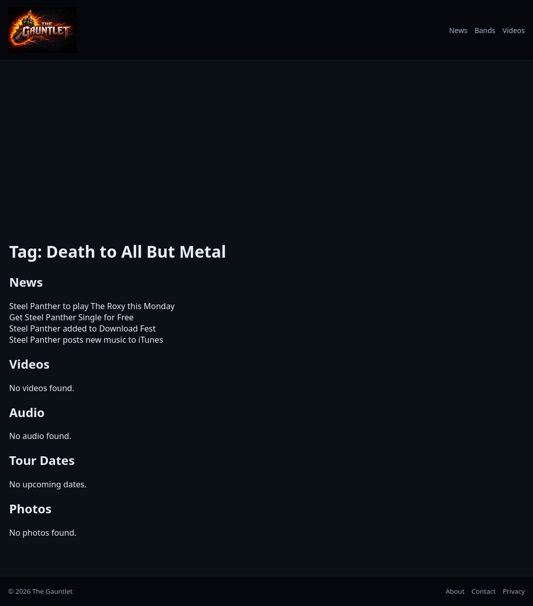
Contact (484, 591)
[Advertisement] (266, 144)
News (458, 30)
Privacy (514, 591)
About (455, 591)
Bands (484, 30)
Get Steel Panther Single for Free (71, 317)
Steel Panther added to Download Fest (82, 328)
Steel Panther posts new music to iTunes (86, 339)
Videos (513, 30)
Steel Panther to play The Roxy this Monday (92, 306)
